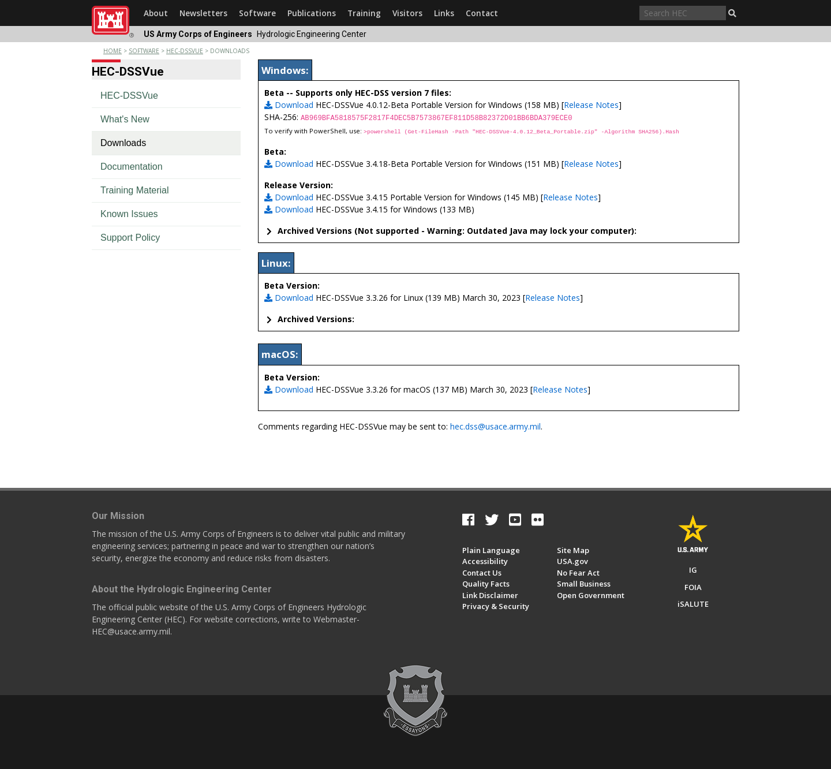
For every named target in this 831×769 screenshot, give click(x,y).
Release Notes (591, 104)
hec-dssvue (184, 51)
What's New (124, 119)
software (144, 51)
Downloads (123, 143)
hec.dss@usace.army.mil (495, 426)
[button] (732, 13)
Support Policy (130, 237)
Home (112, 51)
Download (288, 104)
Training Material (134, 190)
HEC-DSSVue (129, 95)
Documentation (131, 166)
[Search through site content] (682, 13)
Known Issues (129, 214)
